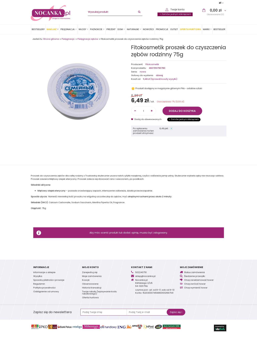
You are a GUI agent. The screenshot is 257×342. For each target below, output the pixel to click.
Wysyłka (37, 276)
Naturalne (133, 29)
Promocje (162, 29)
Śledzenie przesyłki (194, 276)
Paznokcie (96, 29)
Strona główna (51, 39)
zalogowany (160, 232)
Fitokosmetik (152, 64)
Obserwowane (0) (215, 14)
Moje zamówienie (191, 267)
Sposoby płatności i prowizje (48, 280)
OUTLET (174, 29)
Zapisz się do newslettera (52, 312)
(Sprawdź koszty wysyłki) (163, 79)
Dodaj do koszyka (182, 111)
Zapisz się (176, 312)
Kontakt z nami (141, 267)
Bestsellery (38, 29)
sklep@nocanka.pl (145, 276)
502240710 (141, 272)
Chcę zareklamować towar (199, 280)
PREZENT (111, 29)
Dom (120, 29)
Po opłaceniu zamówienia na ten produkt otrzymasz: (143, 131)
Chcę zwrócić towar (195, 284)
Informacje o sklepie (44, 272)
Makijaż (51, 29)
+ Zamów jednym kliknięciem (175, 14)
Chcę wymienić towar (196, 288)
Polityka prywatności (44, 288)
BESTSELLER (219, 29)
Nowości (148, 29)
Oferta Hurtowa (190, 29)
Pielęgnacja (68, 29)
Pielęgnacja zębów (87, 39)
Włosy (82, 29)
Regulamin (39, 284)
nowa (143, 71)
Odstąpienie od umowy (46, 291)
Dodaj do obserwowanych (146, 119)
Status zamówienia (194, 272)
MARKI (206, 29)
